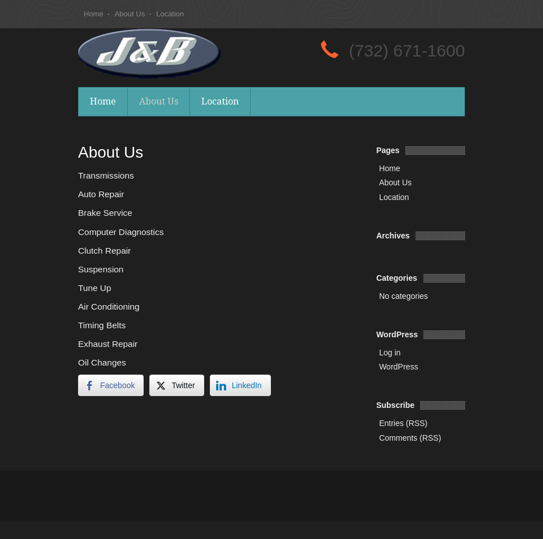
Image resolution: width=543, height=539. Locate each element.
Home (94, 14)
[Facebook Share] (111, 385)
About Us (130, 14)
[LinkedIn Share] (240, 385)
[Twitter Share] (176, 385)
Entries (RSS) (403, 423)
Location (170, 14)
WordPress (398, 366)
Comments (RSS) (410, 437)
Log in (389, 352)
